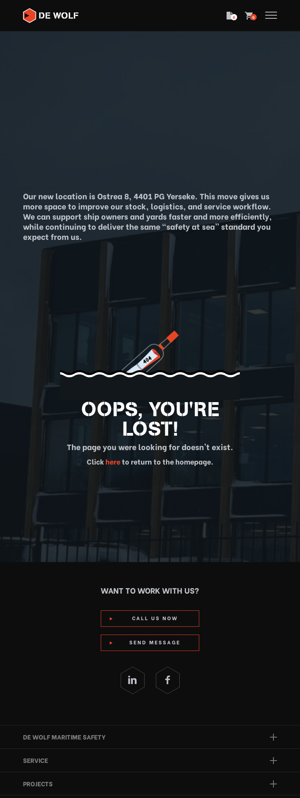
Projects (38, 783)
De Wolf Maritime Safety (64, 736)
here (112, 461)
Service (35, 759)
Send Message (154, 641)
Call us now (155, 617)
